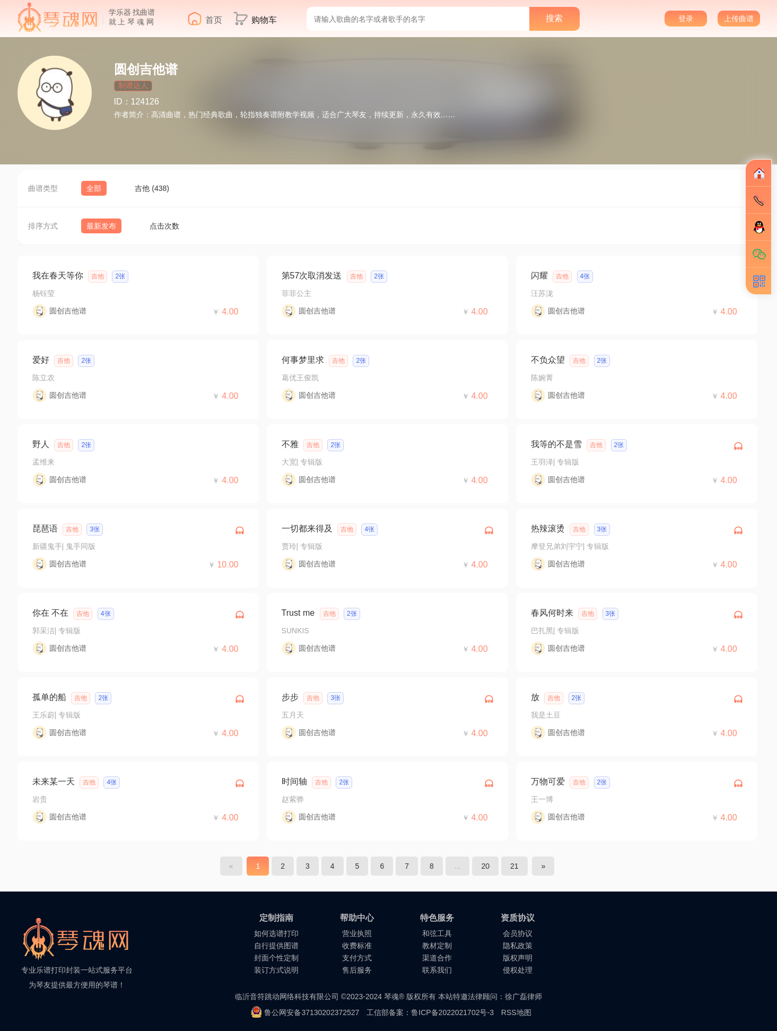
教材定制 (437, 945)
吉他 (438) (152, 188)
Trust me (298, 612)
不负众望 (548, 359)
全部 (93, 188)
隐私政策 (517, 945)
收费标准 (357, 945)
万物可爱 (548, 781)
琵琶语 (45, 528)
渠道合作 (437, 958)
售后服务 (357, 970)
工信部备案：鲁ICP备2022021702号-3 (430, 1012)
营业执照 (357, 933)
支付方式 (357, 958)
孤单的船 (49, 697)
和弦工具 (437, 933)
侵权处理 (517, 970)
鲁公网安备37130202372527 (311, 1012)
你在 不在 (50, 612)
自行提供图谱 (276, 945)
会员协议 (517, 933)
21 (514, 866)
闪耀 (539, 275)
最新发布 (101, 226)
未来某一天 (53, 781)
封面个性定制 (276, 958)
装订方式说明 (276, 970)
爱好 (40, 359)
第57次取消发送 (312, 275)
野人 (40, 444)
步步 (290, 697)
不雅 (290, 444)
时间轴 (294, 781)
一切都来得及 (307, 528)
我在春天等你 (57, 275)
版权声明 (517, 958)
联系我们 (437, 970)
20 (485, 866)
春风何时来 (552, 612)
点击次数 (164, 226)
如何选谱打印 (276, 933)
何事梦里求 (303, 359)
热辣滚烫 (548, 528)
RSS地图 (516, 1012)
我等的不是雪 (556, 444)
